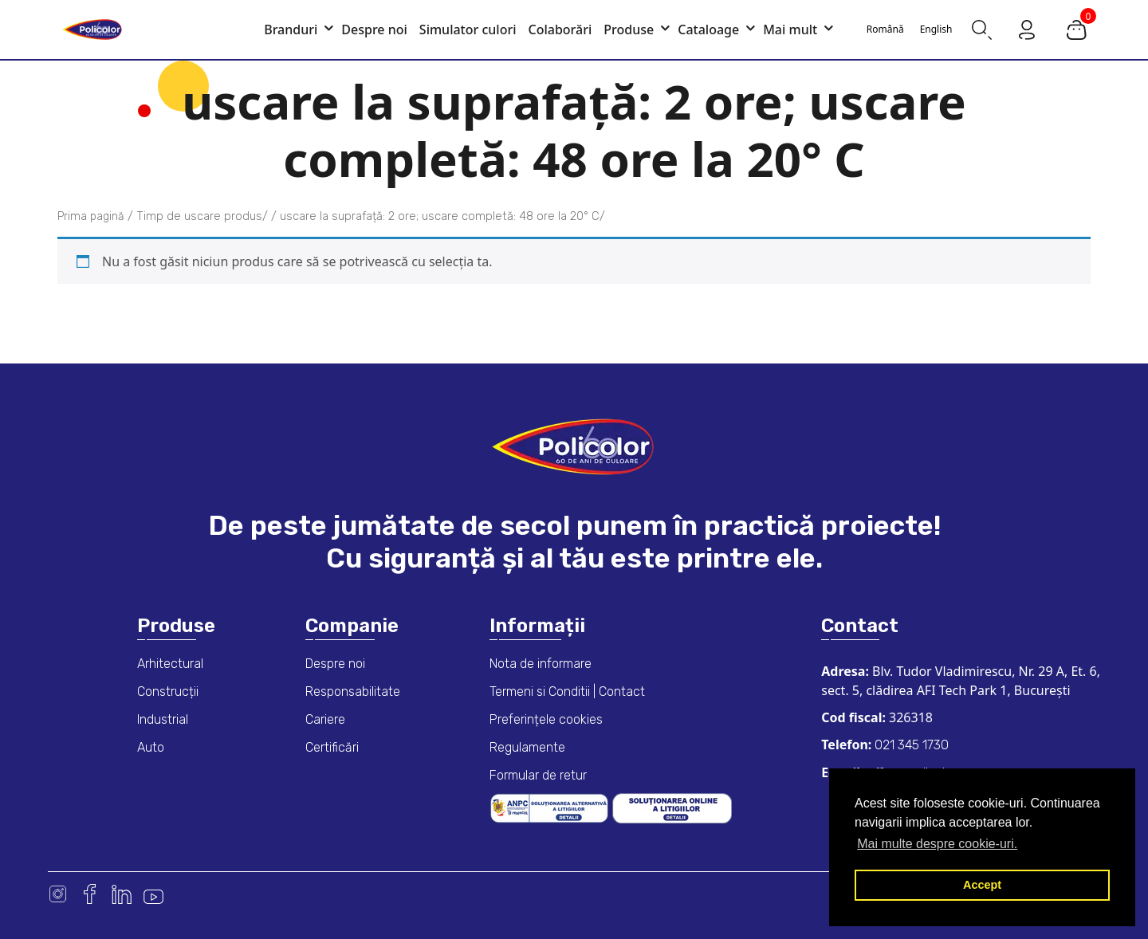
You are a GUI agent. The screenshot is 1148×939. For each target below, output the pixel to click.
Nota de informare (540, 663)
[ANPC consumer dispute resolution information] (550, 807)
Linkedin (122, 894)
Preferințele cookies (546, 719)
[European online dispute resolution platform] (672, 807)
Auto (150, 747)
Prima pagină (90, 216)
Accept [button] (982, 884)
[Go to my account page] (1027, 28)
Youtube (153, 894)
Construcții (168, 691)
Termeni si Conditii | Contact (567, 691)
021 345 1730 (910, 744)
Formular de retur (538, 775)
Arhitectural (170, 663)
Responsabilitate (352, 691)
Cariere (325, 719)
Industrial (162, 719)
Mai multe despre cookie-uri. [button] (937, 844)
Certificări (332, 747)
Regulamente (527, 747)
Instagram (58, 894)
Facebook (90, 894)
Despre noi (335, 663)
